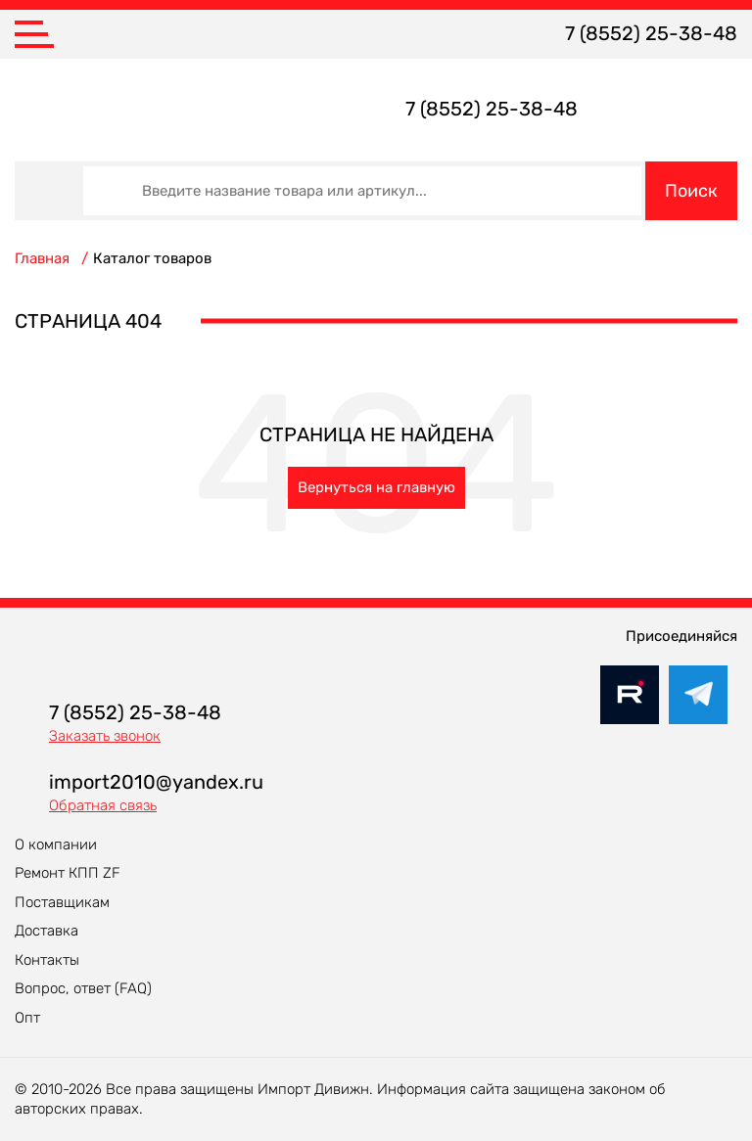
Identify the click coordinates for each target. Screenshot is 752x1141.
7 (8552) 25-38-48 (651, 33)
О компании (56, 844)
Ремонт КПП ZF (67, 873)
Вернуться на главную (376, 487)
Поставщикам (62, 902)
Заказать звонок (105, 736)
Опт (27, 1018)
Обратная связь (103, 805)
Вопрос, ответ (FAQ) (83, 988)
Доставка (46, 930)
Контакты (47, 960)
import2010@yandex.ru (156, 782)
